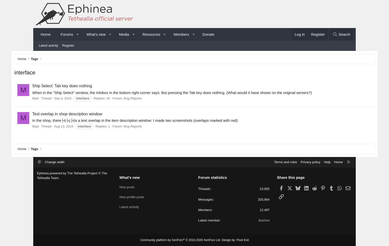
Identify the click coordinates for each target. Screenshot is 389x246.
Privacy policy (310, 162)
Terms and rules (285, 162)
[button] (77, 34)
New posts (127, 186)
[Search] (341, 34)
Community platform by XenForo (180, 240)
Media (124, 34)
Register (68, 45)
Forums (67, 34)
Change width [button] (55, 162)
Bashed (264, 220)
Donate (208, 34)
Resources (151, 34)
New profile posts (132, 195)
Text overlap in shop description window (90, 115)
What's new (96, 34)
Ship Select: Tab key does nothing (85, 87)
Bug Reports (155, 99)
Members (181, 34)
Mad (58, 99)
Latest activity (48, 45)
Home (46, 34)
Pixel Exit (243, 240)
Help (327, 162)
